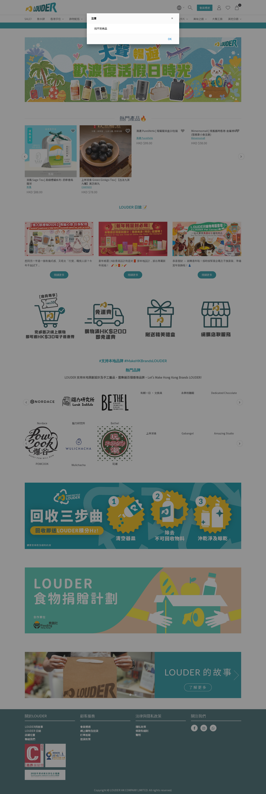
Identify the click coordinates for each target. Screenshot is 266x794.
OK (169, 39)
